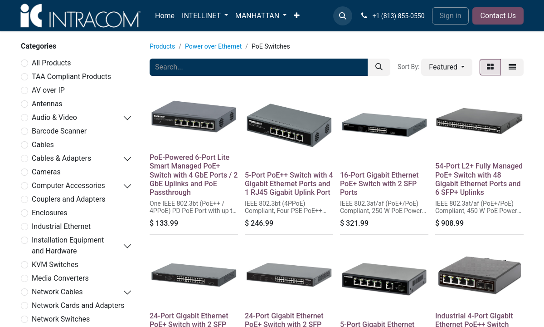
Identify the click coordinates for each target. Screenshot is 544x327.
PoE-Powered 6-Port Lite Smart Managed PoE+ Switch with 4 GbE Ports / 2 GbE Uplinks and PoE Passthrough (194, 175)
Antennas (47, 103)
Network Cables (57, 291)
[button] (342, 15)
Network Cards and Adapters (78, 305)
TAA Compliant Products (71, 76)
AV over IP (48, 90)
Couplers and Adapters (68, 199)
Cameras (46, 172)
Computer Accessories (68, 185)
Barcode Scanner (59, 131)
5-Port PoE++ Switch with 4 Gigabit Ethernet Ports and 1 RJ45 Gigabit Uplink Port (289, 184)
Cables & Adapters (61, 158)
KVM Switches (55, 264)
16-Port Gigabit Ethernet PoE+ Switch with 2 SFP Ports (379, 184)
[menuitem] (164, 16)
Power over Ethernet (213, 46)
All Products (51, 63)
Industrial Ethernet (61, 226)
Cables (43, 144)
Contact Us (498, 15)
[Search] (379, 67)
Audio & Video (54, 117)
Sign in (450, 15)
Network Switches (61, 319)
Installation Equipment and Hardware (68, 245)
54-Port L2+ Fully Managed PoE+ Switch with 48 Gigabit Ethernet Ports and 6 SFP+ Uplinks (479, 179)
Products (162, 46)
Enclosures (49, 212)
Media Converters (60, 278)
